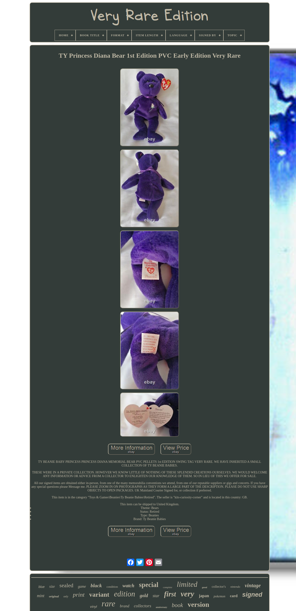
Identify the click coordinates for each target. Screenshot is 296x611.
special (148, 584)
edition (124, 594)
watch (128, 585)
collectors (142, 605)
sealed (66, 585)
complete (167, 587)
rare (108, 603)
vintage (253, 585)
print (79, 594)
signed (252, 594)
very (187, 594)
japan (204, 595)
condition (112, 586)
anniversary (161, 607)
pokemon (219, 596)
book (177, 605)
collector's (219, 586)
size (52, 586)
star (156, 595)
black (96, 585)
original (54, 596)
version (198, 604)
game (82, 586)
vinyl (93, 606)
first (170, 594)
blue (42, 587)
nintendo (235, 586)
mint (40, 595)
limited (187, 584)
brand (124, 606)
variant (99, 594)
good (204, 587)
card (233, 596)
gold (144, 595)
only (65, 596)
